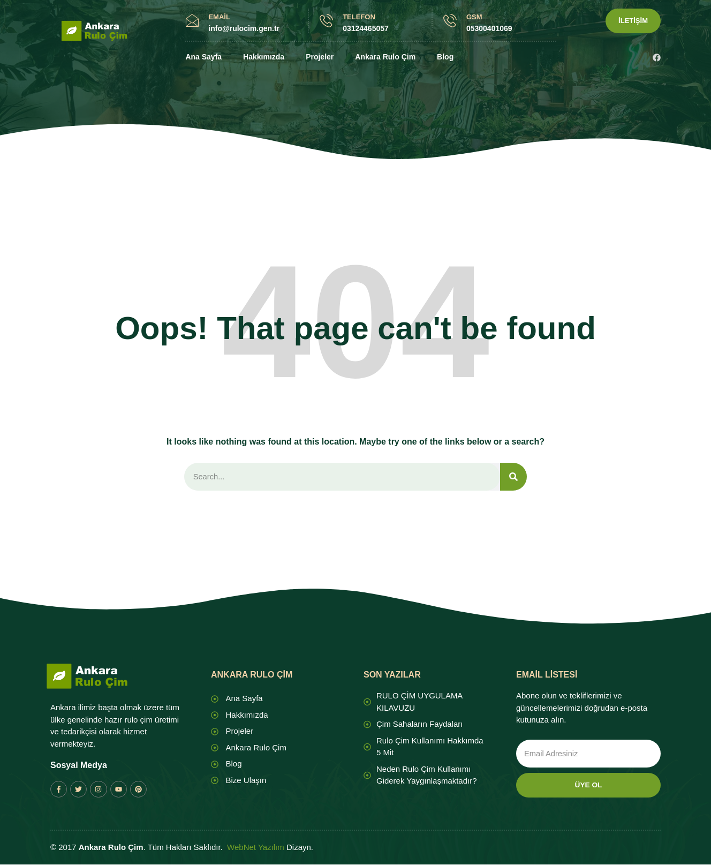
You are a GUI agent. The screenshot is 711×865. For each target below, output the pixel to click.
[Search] (513, 477)
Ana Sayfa (203, 56)
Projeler (320, 56)
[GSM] (450, 20)
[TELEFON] (326, 20)
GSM (474, 17)
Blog (445, 56)
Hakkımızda (263, 56)
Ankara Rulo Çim (385, 56)
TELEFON (359, 17)
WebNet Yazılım (255, 848)
